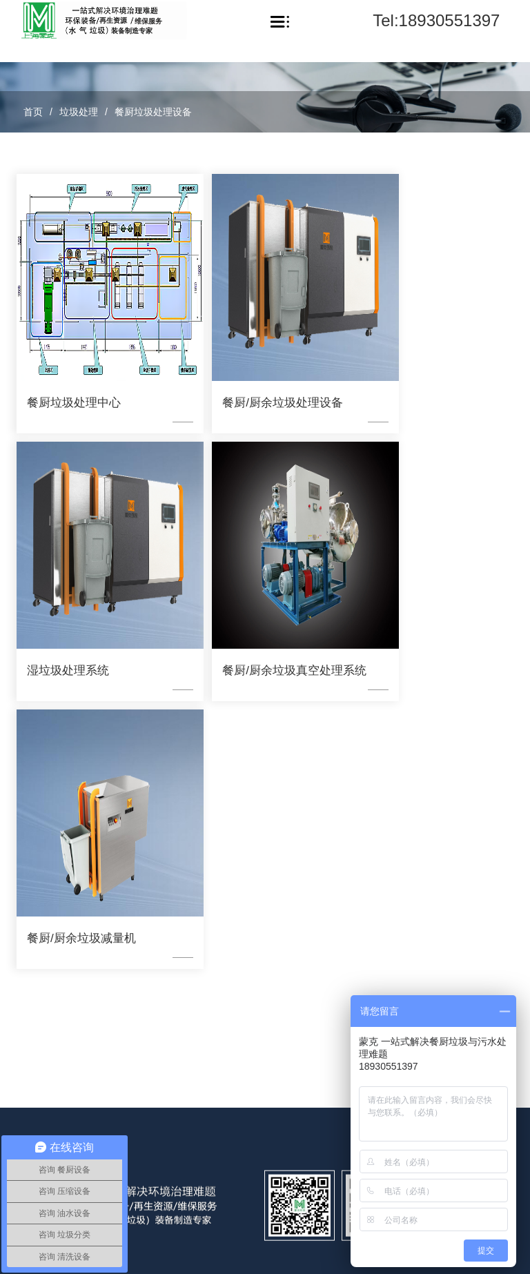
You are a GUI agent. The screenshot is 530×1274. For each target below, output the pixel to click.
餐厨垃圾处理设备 (153, 111)
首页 (33, 111)
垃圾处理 (78, 111)
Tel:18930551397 (436, 20)
